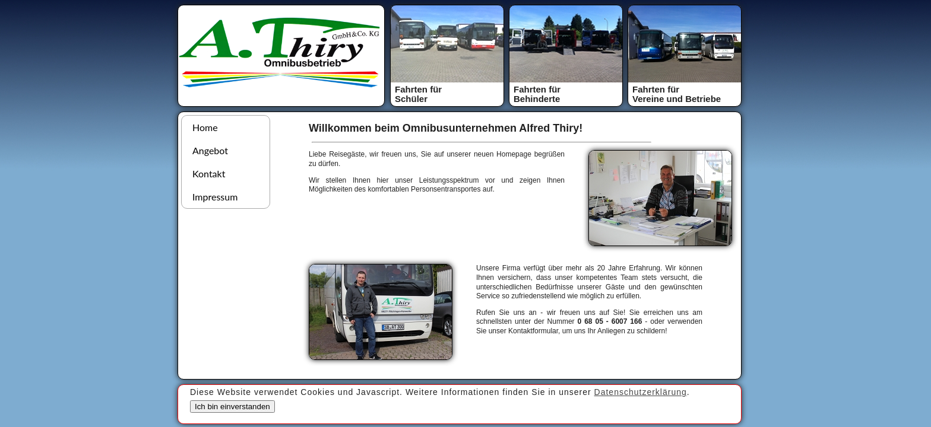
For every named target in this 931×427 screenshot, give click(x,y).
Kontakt (208, 173)
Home (205, 127)
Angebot (210, 150)
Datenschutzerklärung (640, 392)
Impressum (215, 196)
